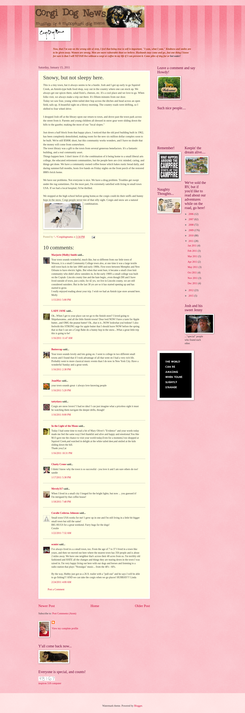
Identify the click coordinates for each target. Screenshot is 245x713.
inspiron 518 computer (49, 683)
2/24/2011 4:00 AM (61, 582)
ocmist (54, 544)
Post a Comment (56, 589)
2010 (191, 235)
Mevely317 (57, 488)
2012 (191, 290)
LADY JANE (58, 311)
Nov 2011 (193, 278)
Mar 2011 (193, 256)
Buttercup (56, 349)
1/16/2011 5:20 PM (61, 390)
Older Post (142, 606)
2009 (191, 230)
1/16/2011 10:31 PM (61, 453)
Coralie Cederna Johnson (65, 513)
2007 (191, 219)
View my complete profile (65, 628)
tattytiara (56, 401)
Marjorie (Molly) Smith (64, 255)
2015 (191, 295)
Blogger (138, 705)
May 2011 (193, 267)
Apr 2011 (193, 261)
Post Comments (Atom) (64, 613)
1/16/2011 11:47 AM (61, 338)
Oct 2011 (193, 272)
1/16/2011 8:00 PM (61, 414)
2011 (191, 241)
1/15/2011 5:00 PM (61, 299)
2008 (191, 224)
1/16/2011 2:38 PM (61, 369)
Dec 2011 (193, 283)
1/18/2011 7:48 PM (61, 501)
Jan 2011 (192, 245)
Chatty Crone (58, 464)
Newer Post (46, 606)
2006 (191, 214)
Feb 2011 (193, 251)
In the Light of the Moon (64, 426)
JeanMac (56, 380)
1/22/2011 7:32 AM (61, 533)
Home (95, 606)
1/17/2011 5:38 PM (61, 477)
